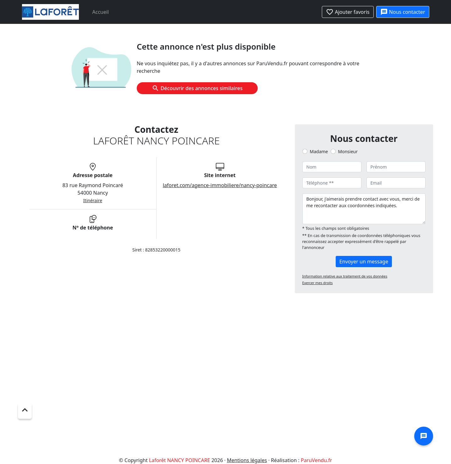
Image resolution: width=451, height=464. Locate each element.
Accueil (100, 11)
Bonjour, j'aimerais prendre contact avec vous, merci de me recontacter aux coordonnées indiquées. (364, 208)
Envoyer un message (363, 261)
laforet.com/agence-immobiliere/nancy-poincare (220, 185)
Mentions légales (247, 460)
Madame (319, 151)
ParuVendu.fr (316, 460)
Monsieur (348, 151)
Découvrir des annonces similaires (197, 88)
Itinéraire (92, 200)
